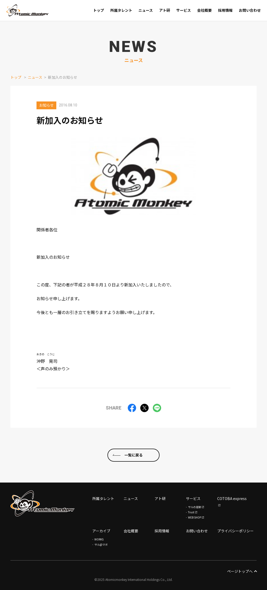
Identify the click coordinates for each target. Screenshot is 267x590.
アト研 (160, 498)
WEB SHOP (194, 517)
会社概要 (131, 530)
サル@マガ (101, 544)
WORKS (99, 539)
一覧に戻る (133, 454)
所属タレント (103, 498)
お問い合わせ (197, 530)
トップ (15, 77)
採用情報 (162, 530)
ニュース (35, 77)
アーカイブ (101, 530)
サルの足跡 (194, 507)
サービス (193, 498)
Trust (191, 512)
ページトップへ (242, 571)
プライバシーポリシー (235, 530)
